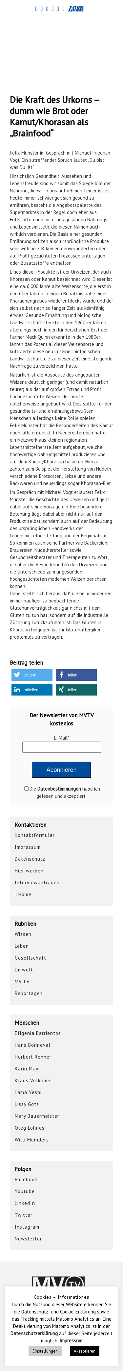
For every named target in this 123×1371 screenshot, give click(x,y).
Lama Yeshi (28, 1092)
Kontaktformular (35, 835)
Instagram (27, 1227)
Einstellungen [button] (45, 1351)
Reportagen (29, 993)
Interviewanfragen (37, 882)
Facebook (26, 1179)
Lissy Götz (27, 1104)
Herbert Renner (33, 1057)
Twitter (23, 1215)
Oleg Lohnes (30, 1128)
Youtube (25, 1191)
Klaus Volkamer (33, 1080)
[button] (31, 675)
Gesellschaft (30, 958)
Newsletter (28, 1239)
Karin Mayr (27, 1068)
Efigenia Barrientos (38, 1033)
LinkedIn (25, 1203)
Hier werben (29, 871)
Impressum (28, 847)
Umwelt (24, 970)
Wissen (23, 934)
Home (23, 894)
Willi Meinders (32, 1140)
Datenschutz (30, 859)
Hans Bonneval (33, 1045)
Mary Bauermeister (37, 1116)
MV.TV (22, 981)
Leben (22, 946)
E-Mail (61, 738)
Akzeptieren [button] (84, 1351)
